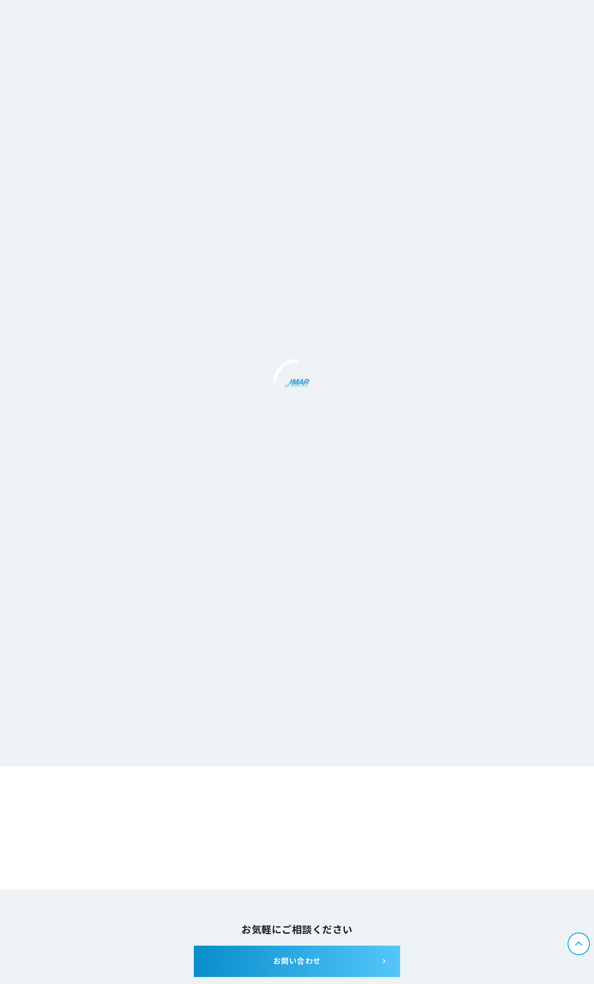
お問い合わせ (297, 961)
